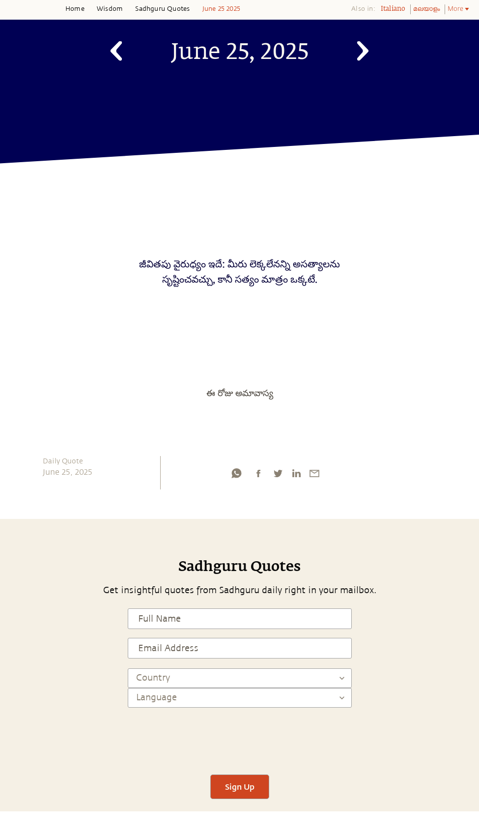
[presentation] (239, 736)
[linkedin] (296, 475)
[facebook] (258, 476)
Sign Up (239, 786)
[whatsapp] (236, 475)
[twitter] (277, 475)
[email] (314, 475)
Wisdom (110, 8)
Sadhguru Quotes (162, 8)
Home (75, 8)
